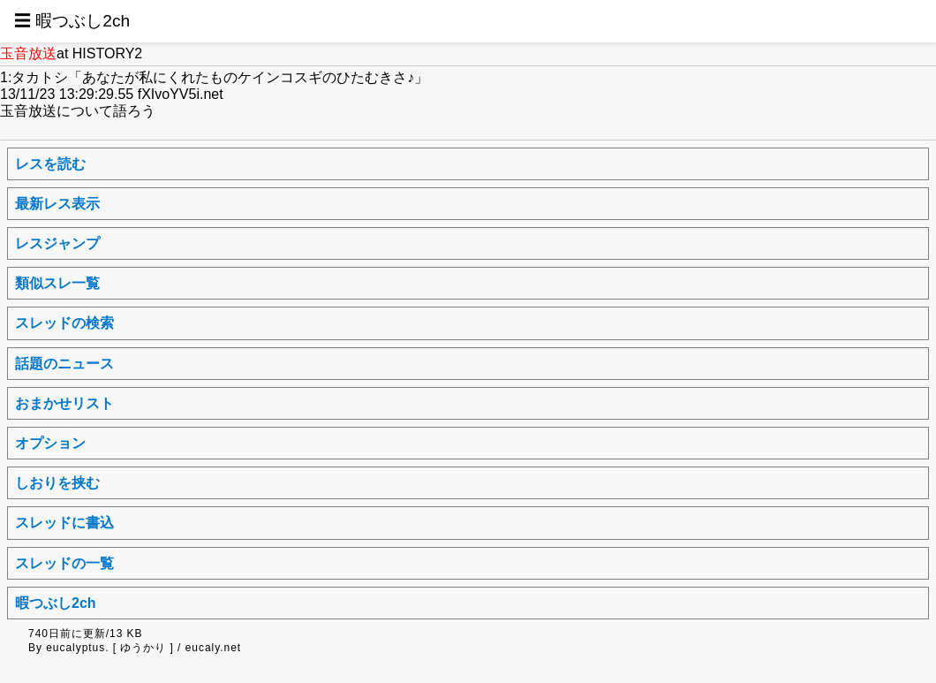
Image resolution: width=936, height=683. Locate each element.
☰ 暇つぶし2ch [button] (72, 20)
